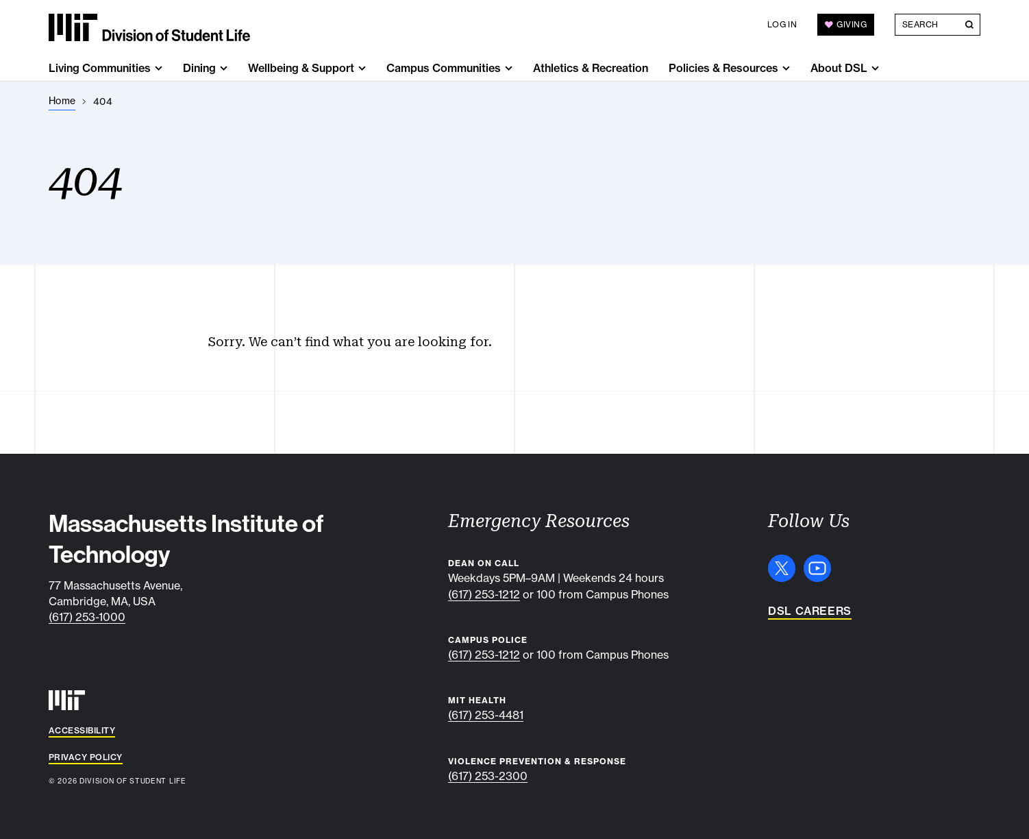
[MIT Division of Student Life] (149, 27)
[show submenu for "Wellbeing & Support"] (362, 68)
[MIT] (67, 700)
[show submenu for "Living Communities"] (158, 68)
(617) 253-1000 (87, 617)
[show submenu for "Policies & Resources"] (786, 68)
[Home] (62, 101)
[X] (781, 568)
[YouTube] (817, 568)
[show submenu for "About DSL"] (875, 68)
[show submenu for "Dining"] (223, 68)
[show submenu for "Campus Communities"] (508, 68)
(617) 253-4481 (485, 715)
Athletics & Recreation (590, 68)
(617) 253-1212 (484, 594)
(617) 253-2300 (488, 776)
